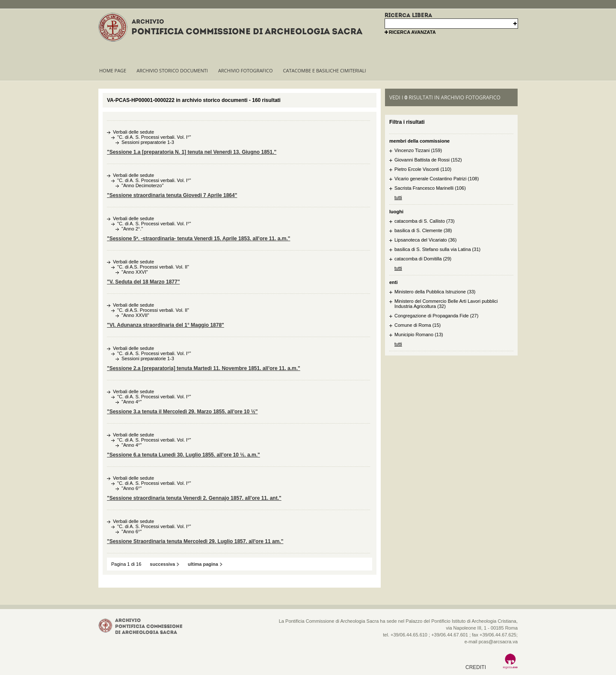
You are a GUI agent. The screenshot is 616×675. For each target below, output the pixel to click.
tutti (398, 197)
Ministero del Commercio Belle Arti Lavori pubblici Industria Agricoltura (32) (446, 304)
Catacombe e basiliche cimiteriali (324, 70)
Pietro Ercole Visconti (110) (422, 169)
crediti (475, 667)
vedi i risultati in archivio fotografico (444, 97)
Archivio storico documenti (172, 70)
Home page (112, 70)
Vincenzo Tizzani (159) (418, 150)
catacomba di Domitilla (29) (422, 258)
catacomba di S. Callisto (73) (424, 221)
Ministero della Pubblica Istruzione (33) (435, 291)
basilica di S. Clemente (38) (423, 230)
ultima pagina (203, 564)
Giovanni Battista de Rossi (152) (428, 159)
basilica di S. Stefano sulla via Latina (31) (437, 249)
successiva (162, 564)
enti (393, 282)
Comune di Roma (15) (417, 325)
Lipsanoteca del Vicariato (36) (425, 239)
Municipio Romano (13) (418, 334)
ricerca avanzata (412, 32)
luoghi (396, 211)
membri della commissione (419, 140)
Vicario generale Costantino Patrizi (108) (436, 178)
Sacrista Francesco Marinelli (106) (430, 188)
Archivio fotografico (245, 70)
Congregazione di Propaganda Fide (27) (436, 315)
